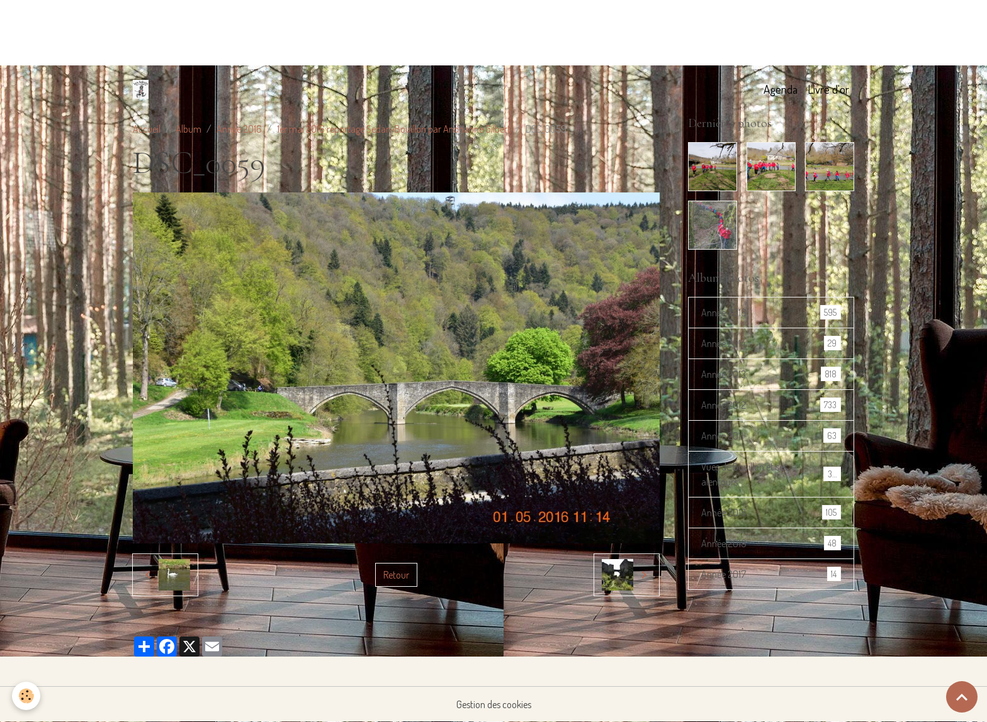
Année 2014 (771, 343)
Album (188, 129)
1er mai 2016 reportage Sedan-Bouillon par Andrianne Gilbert (393, 129)
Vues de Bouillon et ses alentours (771, 474)
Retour (396, 575)
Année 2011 (771, 435)
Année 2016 (239, 129)
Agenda (781, 89)
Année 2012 (771, 404)
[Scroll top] (962, 697)
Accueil (147, 129)
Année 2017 (771, 574)
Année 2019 (771, 543)
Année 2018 (771, 512)
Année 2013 (771, 374)
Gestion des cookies (493, 704)
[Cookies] (27, 696)
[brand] (143, 89)
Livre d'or (828, 89)
